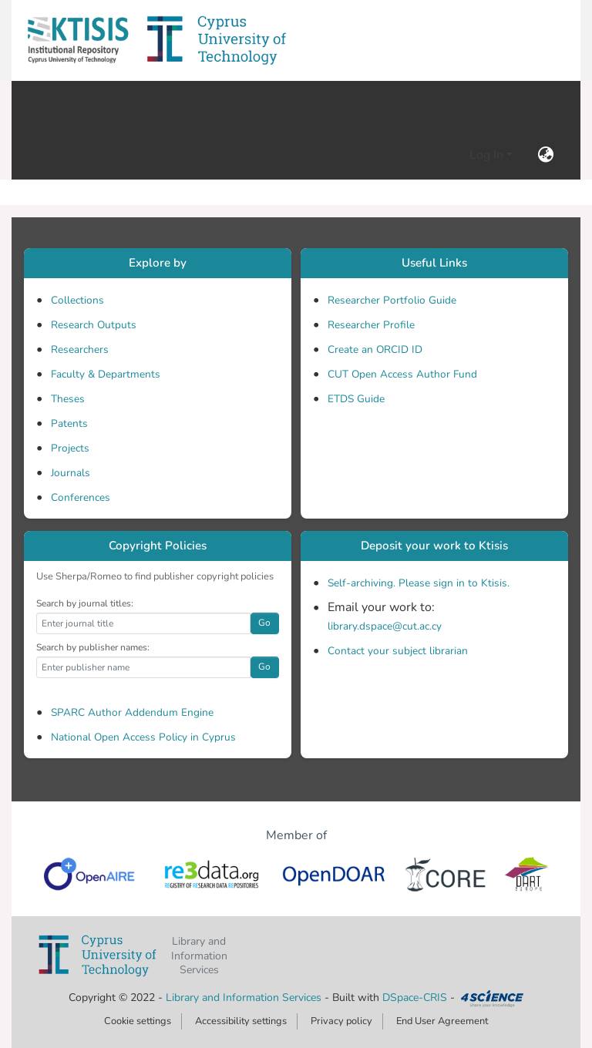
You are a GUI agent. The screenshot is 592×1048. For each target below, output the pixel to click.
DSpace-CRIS (414, 997)
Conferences (80, 497)
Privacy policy (341, 1021)
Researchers (80, 349)
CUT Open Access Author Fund (402, 374)
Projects (70, 448)
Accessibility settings (241, 1021)
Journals (70, 472)
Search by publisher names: (93, 647)
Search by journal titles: (84, 603)
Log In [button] (487, 154)
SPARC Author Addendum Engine (132, 712)
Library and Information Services (245, 997)
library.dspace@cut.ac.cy (385, 626)
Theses (68, 398)
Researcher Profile (371, 324)
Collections (77, 300)
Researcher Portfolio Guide (392, 300)
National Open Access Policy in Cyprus (143, 737)
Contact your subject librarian (398, 650)
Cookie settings (137, 1021)
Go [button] (264, 622)
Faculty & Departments (105, 374)
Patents (69, 423)
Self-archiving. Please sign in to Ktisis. (419, 583)
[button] (78, 40)
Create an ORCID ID (375, 349)
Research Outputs (93, 324)
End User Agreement (442, 1021)
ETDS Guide (356, 398)
